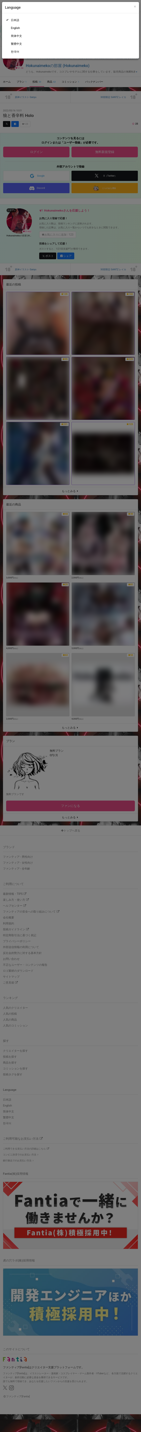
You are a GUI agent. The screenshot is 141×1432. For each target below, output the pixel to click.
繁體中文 (16, 43)
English (15, 28)
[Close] (135, 7)
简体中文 (16, 35)
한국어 (15, 51)
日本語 (15, 20)
